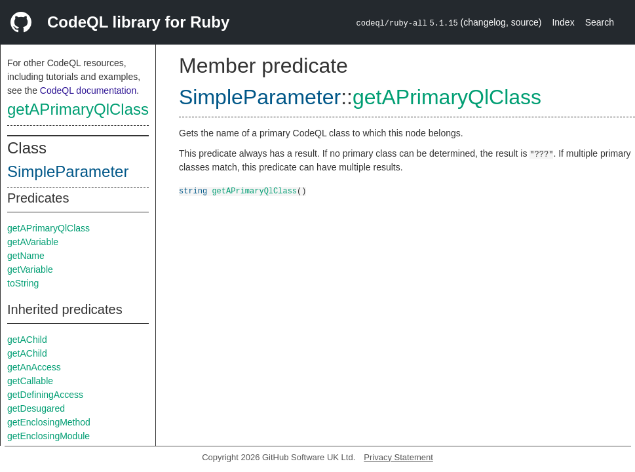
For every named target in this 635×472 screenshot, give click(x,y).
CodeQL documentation (88, 90)
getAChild (27, 339)
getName (26, 255)
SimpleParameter (67, 171)
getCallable (30, 381)
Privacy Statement (398, 457)
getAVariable (32, 242)
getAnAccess (34, 367)
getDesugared (36, 408)
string (193, 190)
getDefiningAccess (45, 394)
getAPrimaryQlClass (78, 109)
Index (563, 22)
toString (23, 283)
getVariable (30, 269)
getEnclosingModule (48, 436)
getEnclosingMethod (48, 422)
